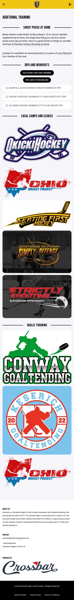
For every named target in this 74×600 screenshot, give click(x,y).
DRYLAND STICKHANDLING (37, 80)
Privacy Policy (35, 595)
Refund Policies (20, 595)
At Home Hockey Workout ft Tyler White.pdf (34, 105)
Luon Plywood (64, 53)
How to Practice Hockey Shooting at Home (28, 44)
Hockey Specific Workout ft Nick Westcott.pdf (36, 96)
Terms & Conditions (52, 595)
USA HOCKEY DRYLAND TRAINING (37, 73)
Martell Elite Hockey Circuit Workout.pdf (33, 87)
